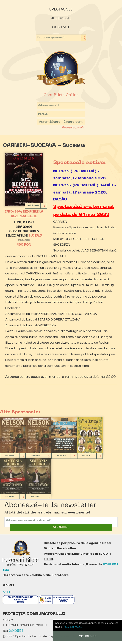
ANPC (7, 592)
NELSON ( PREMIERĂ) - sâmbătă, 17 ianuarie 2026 (79, 174)
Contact (61, 27)
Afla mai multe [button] (73, 627)
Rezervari (61, 18)
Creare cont (73, 121)
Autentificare (49, 121)
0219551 (16, 630)
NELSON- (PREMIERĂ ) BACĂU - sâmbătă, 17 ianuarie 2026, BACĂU (84, 192)
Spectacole (61, 9)
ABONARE (61, 527)
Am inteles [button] (87, 636)
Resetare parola (73, 127)
